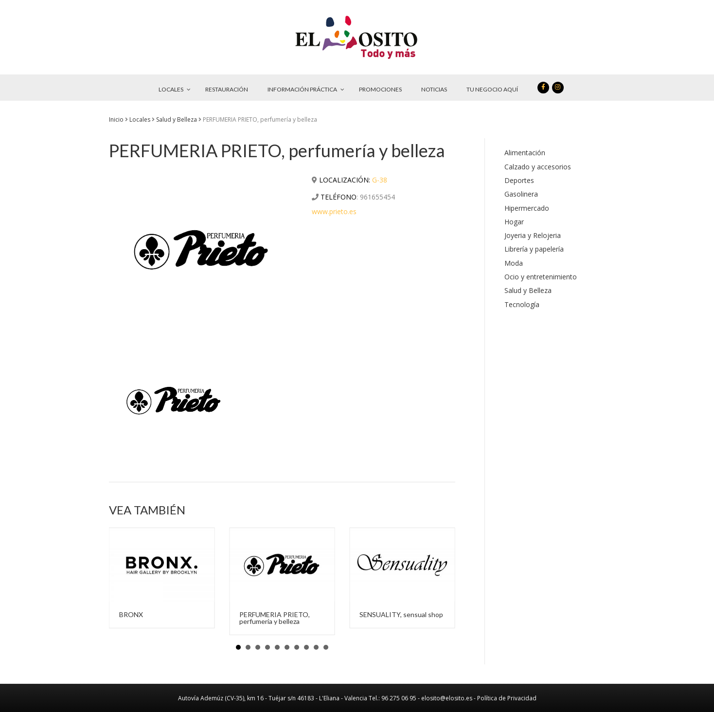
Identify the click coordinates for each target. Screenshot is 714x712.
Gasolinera (521, 194)
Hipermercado (526, 208)
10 (325, 647)
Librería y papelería (534, 249)
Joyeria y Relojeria (532, 235)
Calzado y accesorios (537, 166)
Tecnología (521, 304)
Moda (513, 263)
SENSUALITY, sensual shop (401, 614)
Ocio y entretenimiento (540, 276)
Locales (139, 119)
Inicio (116, 119)
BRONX (131, 614)
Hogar (514, 221)
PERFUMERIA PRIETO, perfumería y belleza (274, 617)
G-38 (379, 179)
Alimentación (524, 152)
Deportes (519, 180)
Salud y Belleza (176, 119)
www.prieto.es (334, 211)
